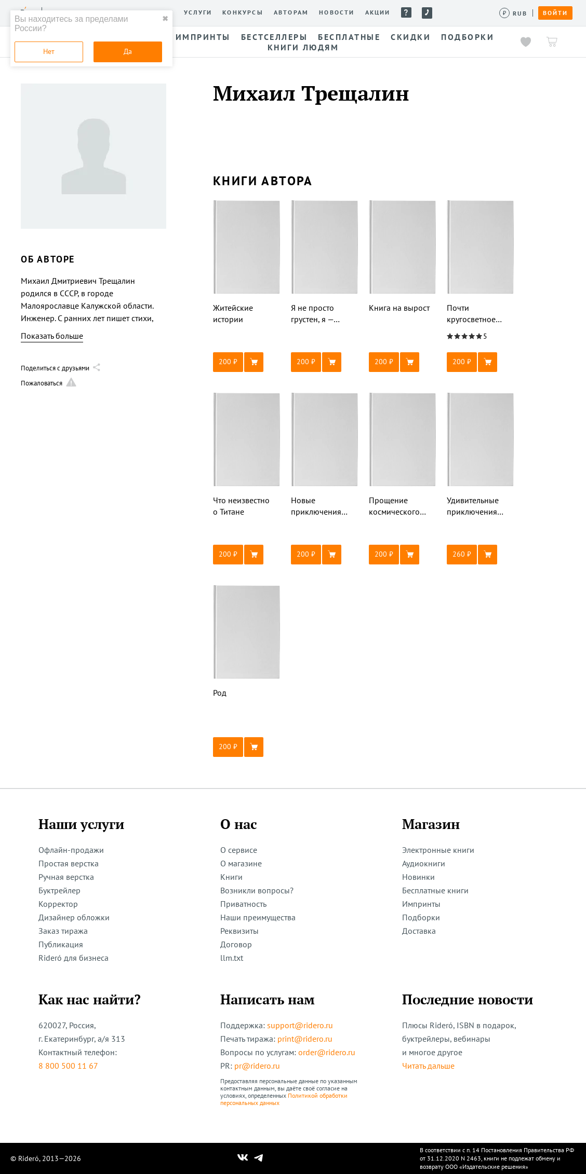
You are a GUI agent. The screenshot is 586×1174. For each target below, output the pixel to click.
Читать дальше (428, 1065)
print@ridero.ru (304, 1038)
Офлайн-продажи (71, 850)
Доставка (419, 931)
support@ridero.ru (300, 1025)
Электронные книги (438, 850)
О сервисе (238, 850)
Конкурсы (242, 12)
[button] (247, 362)
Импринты (421, 904)
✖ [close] (165, 19)
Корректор (58, 904)
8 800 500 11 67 (68, 1065)
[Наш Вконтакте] (242, 1158)
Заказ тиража (63, 931)
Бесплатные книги (435, 890)
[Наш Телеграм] (259, 1158)
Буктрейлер (59, 890)
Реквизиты (239, 931)
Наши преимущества (258, 917)
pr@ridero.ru (257, 1065)
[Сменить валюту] (513, 13)
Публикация (60, 944)
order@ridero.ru (326, 1052)
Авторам (291, 12)
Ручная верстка (66, 877)
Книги (231, 877)
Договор (236, 944)
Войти (555, 13)
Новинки (418, 877)
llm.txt (231, 957)
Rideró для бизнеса (73, 957)
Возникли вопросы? (257, 890)
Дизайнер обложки (74, 917)
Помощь (406, 12)
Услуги (198, 12)
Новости (336, 12)
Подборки (421, 917)
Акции (378, 12)
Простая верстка (68, 863)
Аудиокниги (423, 863)
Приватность (243, 904)
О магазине (241, 863)
